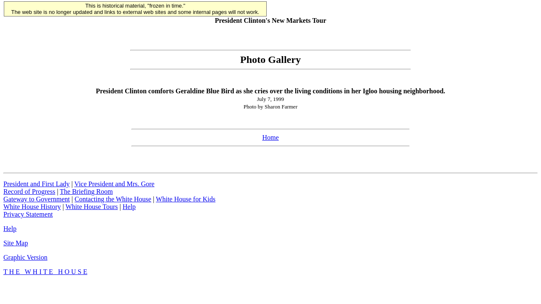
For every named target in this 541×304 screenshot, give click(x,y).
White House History (32, 206)
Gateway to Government (36, 199)
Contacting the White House (112, 199)
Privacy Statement (28, 214)
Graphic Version (25, 257)
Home (270, 137)
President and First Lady (36, 183)
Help (129, 206)
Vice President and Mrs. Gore (114, 183)
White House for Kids (186, 199)
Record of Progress (29, 191)
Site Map (15, 243)
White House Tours (92, 206)
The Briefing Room (86, 191)
